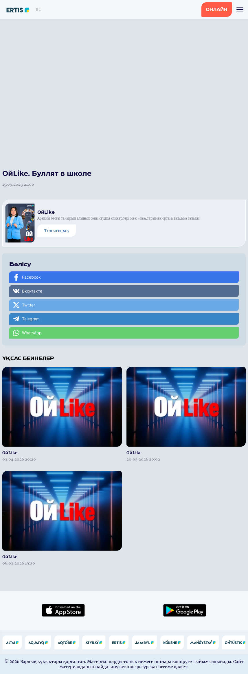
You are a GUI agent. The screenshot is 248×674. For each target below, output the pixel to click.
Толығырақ (56, 230)
